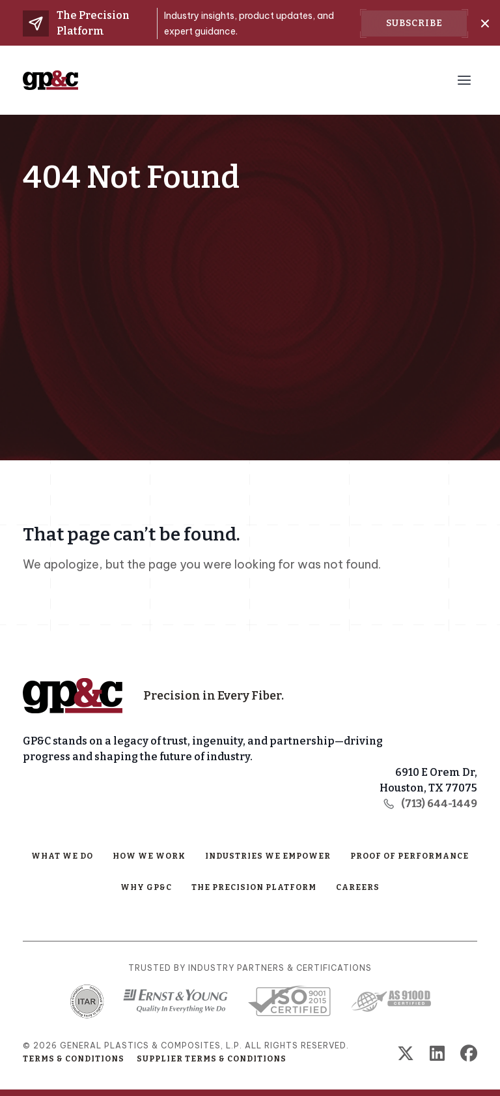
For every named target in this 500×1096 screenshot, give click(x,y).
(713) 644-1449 (430, 803)
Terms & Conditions (73, 1058)
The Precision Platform (253, 887)
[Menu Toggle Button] (464, 80)
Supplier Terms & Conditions (211, 1058)
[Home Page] (72, 695)
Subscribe (414, 23)
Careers (358, 887)
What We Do (62, 856)
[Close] (485, 23)
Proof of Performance (409, 856)
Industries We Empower (268, 856)
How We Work (149, 856)
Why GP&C (146, 887)
